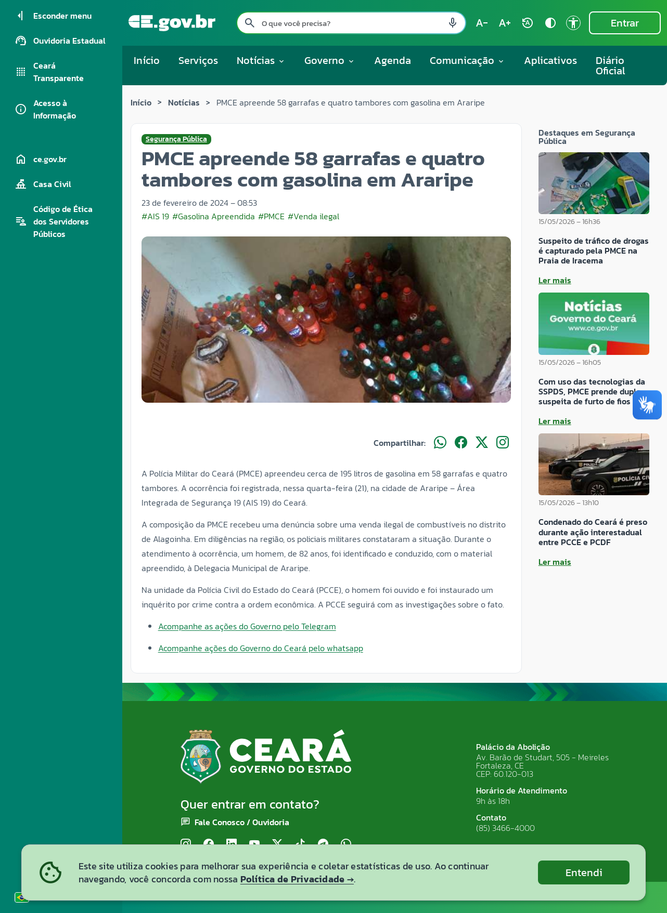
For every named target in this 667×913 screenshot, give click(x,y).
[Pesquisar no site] (351, 22)
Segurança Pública (176, 139)
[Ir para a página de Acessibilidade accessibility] (573, 23)
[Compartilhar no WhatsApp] (440, 443)
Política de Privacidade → (297, 879)
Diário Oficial (610, 65)
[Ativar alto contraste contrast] (550, 23)
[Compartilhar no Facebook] (461, 443)
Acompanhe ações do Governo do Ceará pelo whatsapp (260, 648)
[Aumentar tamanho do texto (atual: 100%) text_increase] (504, 23)
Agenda (392, 60)
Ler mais (554, 280)
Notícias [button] (261, 60)
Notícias (184, 102)
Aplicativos (550, 60)
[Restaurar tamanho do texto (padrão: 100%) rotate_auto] (527, 23)
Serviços (198, 60)
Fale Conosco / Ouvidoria (242, 822)
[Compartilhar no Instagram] (502, 443)
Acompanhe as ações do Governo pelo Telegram (247, 626)
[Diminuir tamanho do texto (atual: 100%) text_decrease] (481, 23)
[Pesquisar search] (249, 22)
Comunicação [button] (467, 60)
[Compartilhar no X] (482, 443)
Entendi (584, 872)
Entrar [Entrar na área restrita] (625, 23)
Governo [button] (329, 60)
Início (147, 60)
